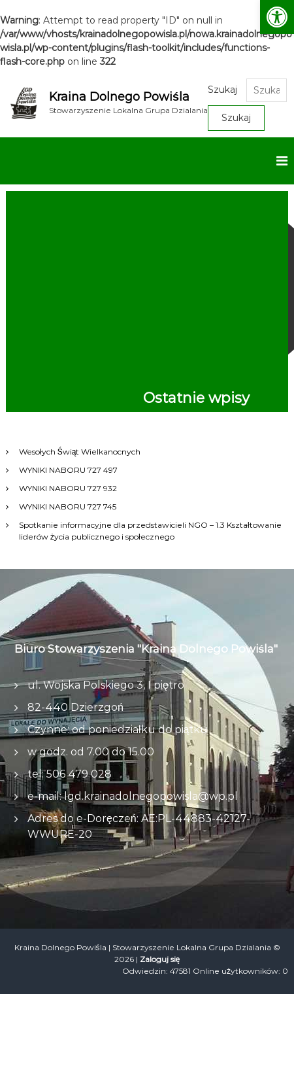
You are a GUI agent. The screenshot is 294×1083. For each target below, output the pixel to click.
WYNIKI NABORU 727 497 (68, 470)
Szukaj (222, 89)
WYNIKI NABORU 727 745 (67, 506)
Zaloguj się (160, 959)
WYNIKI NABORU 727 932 (68, 488)
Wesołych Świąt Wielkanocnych (79, 451)
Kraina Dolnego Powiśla (119, 97)
